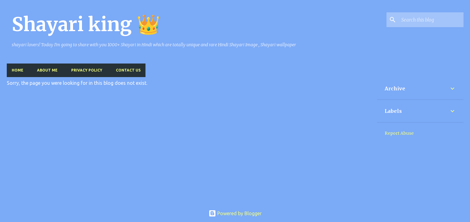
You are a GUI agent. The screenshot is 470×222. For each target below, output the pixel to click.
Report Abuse (399, 133)
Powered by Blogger (235, 213)
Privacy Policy (86, 70)
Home (17, 70)
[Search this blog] (431, 19)
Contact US (128, 70)
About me (47, 70)
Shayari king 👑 (86, 24)
